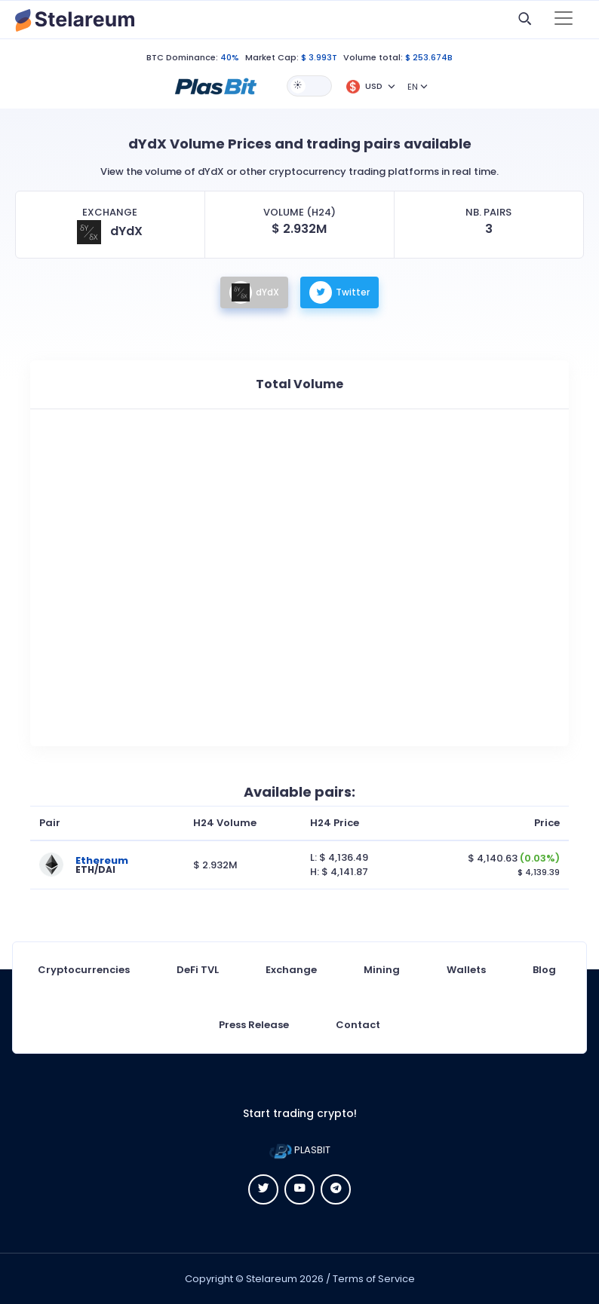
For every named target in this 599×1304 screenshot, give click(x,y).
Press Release (254, 1025)
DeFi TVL (198, 970)
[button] (215, 85)
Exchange (291, 970)
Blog (544, 970)
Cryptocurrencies (84, 970)
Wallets (466, 970)
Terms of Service (374, 1279)
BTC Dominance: (182, 57)
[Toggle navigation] (563, 19)
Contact (358, 1025)
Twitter (339, 292)
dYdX (254, 292)
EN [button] (412, 87)
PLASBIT (299, 1150)
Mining (382, 970)
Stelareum (271, 1279)
